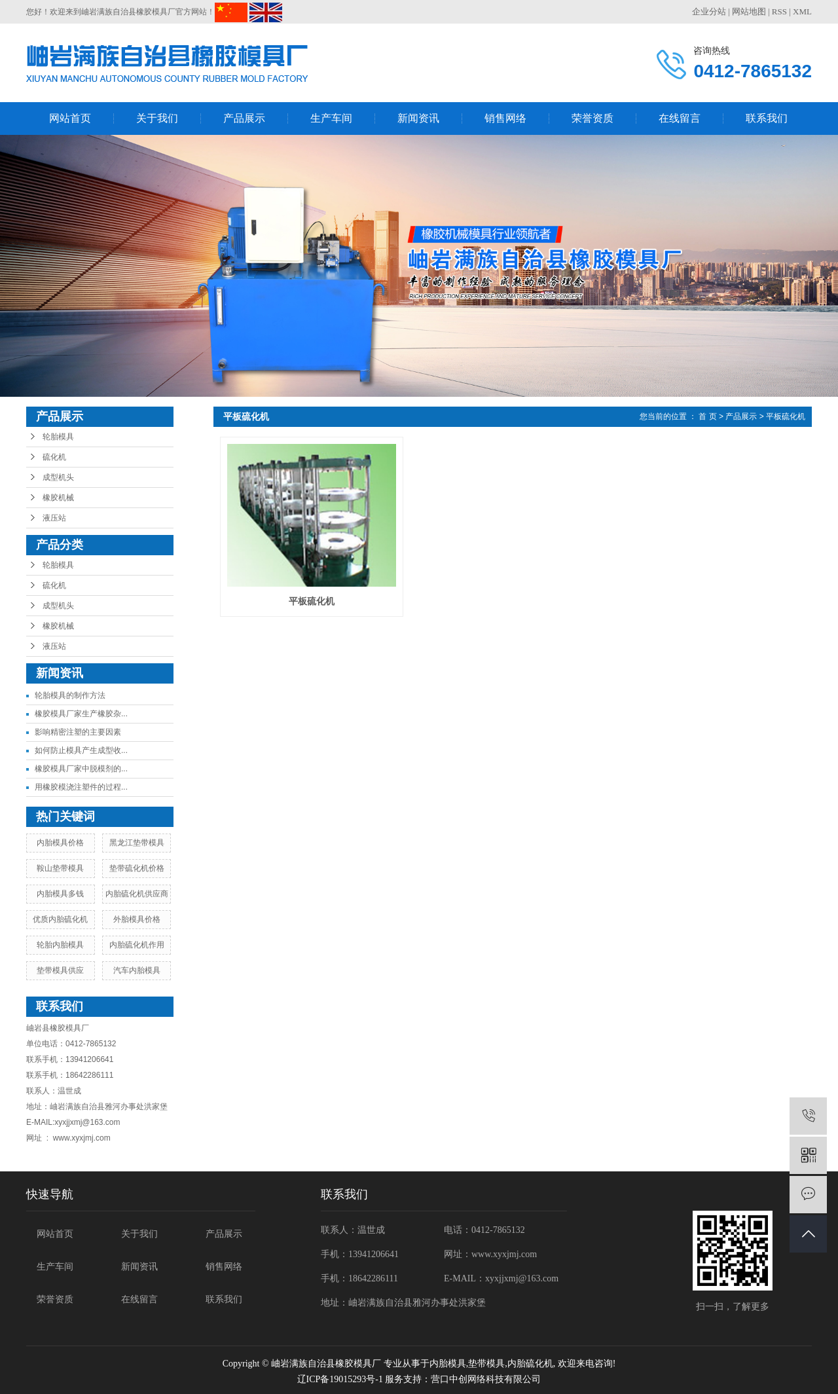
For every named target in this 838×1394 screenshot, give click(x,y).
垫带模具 (486, 1363)
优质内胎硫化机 (60, 919)
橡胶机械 (58, 497)
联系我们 (767, 118)
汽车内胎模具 (136, 970)
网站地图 (749, 11)
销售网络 (505, 118)
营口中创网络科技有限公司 (486, 1379)
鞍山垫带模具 (60, 868)
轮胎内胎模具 (60, 944)
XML (802, 11)
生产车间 (331, 118)
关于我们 (157, 118)
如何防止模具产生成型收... (81, 750)
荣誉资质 (592, 118)
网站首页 (70, 118)
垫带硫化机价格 (136, 868)
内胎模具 (447, 1363)
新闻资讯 (418, 118)
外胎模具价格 (136, 919)
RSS (779, 11)
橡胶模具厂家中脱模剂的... (81, 768)
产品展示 (244, 118)
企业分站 (709, 11)
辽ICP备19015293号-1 (340, 1379)
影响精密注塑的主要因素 (78, 732)
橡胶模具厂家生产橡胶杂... (81, 713)
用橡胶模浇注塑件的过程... (81, 787)
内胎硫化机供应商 (136, 893)
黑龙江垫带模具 (136, 842)
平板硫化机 (785, 416)
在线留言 (680, 118)
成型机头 (58, 477)
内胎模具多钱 (60, 893)
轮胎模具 (58, 436)
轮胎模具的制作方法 (70, 695)
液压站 (54, 518)
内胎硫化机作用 (136, 944)
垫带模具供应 (60, 970)
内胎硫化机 (530, 1363)
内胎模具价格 (60, 842)
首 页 (707, 416)
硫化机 (54, 457)
